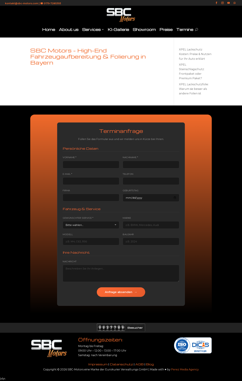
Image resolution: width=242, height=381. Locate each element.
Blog (150, 364)
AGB (139, 364)
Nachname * (130, 157)
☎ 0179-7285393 (50, 3)
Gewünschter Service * (78, 217)
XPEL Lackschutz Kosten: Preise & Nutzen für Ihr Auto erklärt (195, 54)
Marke (127, 217)
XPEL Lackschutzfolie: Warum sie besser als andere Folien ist (194, 89)
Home (48, 29)
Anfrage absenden (121, 292)
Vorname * (69, 157)
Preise (166, 29)
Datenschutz (121, 364)
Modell (68, 234)
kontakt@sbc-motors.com (21, 3)
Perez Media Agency (185, 369)
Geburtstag (130, 190)
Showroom (144, 29)
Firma (66, 190)
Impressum (98, 364)
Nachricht (70, 261)
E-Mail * (67, 174)
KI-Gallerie (118, 29)
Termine (184, 29)
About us (68, 29)
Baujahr (128, 234)
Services (91, 29)
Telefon (128, 174)
